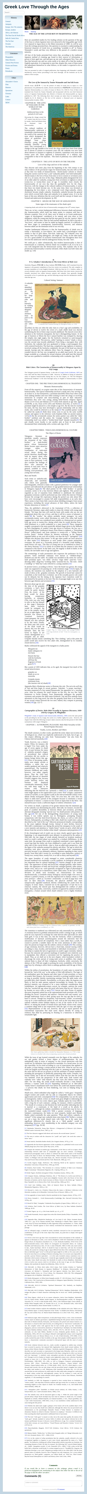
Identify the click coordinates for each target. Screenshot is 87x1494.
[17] (34, 664)
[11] (38, 540)
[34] (53, 1097)
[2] (60, 410)
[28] (43, 881)
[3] (41, 412)
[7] (47, 505)
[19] (32, 702)
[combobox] (14, 12)
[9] (68, 524)
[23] (74, 803)
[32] (26, 1009)
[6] (41, 489)
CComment (61, 1489)
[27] (56, 862)
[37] (34, 1125)
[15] (52, 581)
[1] (79, 404)
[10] (80, 536)
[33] (49, 1084)
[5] (78, 420)
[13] (69, 564)
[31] (53, 990)
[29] (70, 945)
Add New (79, 1475)
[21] (26, 760)
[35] (48, 1111)
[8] (31, 516)
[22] (64, 790)
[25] (80, 830)
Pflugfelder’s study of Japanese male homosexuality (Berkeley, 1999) (46, 716)
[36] (67, 1117)
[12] (41, 546)
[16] (37, 643)
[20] (45, 739)
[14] (71, 569)
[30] (26, 967)
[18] (49, 683)
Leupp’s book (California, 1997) (70, 372)
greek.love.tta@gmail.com (33, 1470)
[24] (32, 814)
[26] (77, 855)
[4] (30, 416)
